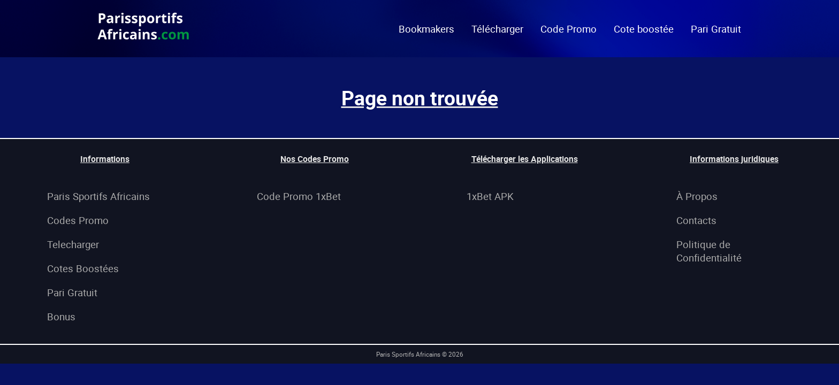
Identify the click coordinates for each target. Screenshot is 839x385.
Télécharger (497, 28)
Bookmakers (426, 28)
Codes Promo (78, 220)
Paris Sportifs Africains (98, 196)
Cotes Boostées (83, 268)
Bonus (61, 316)
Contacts (696, 220)
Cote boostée (644, 28)
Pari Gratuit (716, 28)
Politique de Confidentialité (709, 250)
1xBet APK (490, 196)
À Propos (697, 196)
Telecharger (73, 244)
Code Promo (568, 28)
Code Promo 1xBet (299, 196)
